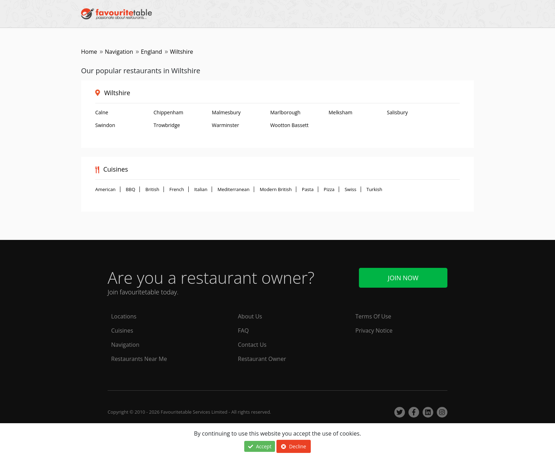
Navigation (119, 52)
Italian (200, 189)
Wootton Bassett (289, 125)
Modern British (276, 189)
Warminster (225, 125)
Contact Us (252, 345)
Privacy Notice (374, 330)
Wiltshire (117, 92)
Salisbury (397, 112)
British (152, 189)
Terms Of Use (373, 316)
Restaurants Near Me (139, 359)
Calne (101, 112)
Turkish (374, 189)
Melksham (340, 112)
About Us (250, 316)
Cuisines (122, 330)
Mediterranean (234, 189)
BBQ (130, 189)
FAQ (243, 330)
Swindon (105, 125)
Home (89, 52)
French (177, 189)
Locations (123, 316)
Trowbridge (167, 125)
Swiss (350, 189)
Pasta (308, 189)
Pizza (329, 189)
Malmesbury (226, 112)
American (105, 189)
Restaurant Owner (262, 359)
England (151, 52)
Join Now (403, 278)
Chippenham (168, 112)
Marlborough (285, 112)
